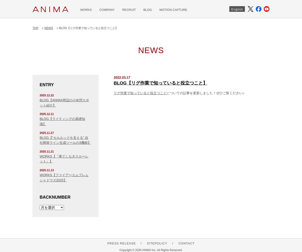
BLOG (147, 9)
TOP (35, 28)
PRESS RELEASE (121, 243)
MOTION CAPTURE (173, 9)
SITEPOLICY (157, 243)
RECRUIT (129, 9)
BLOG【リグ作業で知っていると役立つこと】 (160, 83)
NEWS (48, 28)
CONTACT (186, 243)
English (237, 9)
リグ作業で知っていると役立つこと (140, 93)
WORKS (86, 9)
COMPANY (107, 9)
